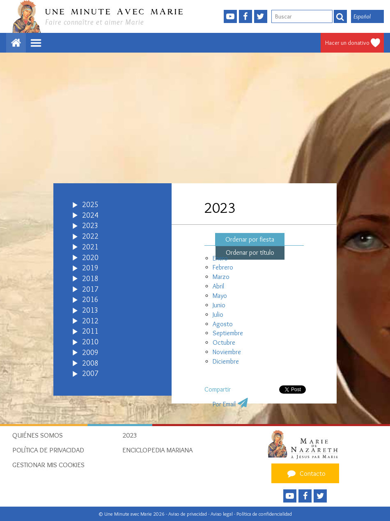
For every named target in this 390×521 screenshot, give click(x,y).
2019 (90, 267)
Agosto (223, 324)
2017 (90, 289)
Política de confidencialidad (264, 514)
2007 (90, 373)
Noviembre (227, 352)
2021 (90, 246)
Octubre (224, 342)
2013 (90, 310)
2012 (90, 320)
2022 (90, 236)
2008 (90, 363)
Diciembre (226, 361)
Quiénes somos (37, 435)
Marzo (221, 277)
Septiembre (228, 333)
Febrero (223, 267)
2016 (90, 299)
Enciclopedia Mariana (157, 450)
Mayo (220, 296)
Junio (219, 305)
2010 (90, 341)
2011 (90, 331)
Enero (220, 258)
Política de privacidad (48, 450)
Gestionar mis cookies (48, 465)
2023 (90, 225)
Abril (218, 286)
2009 (90, 352)
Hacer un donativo (347, 42)
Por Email (224, 404)
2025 (90, 204)
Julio (218, 314)
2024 (90, 215)
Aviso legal (222, 514)
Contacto (305, 473)
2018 (90, 278)
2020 (90, 257)
